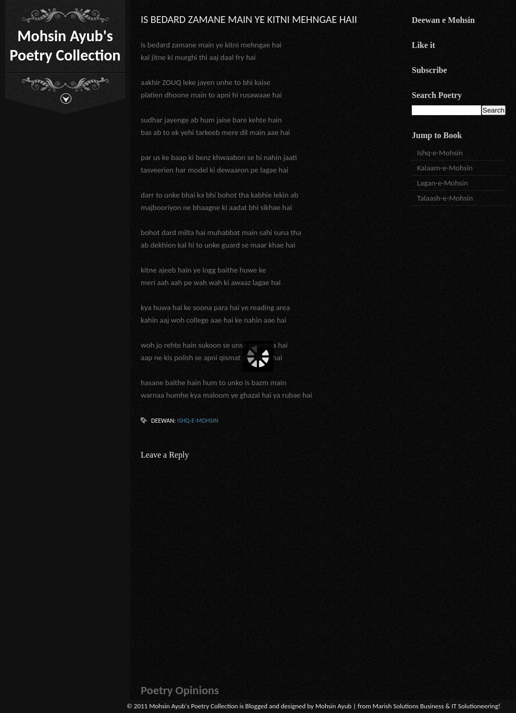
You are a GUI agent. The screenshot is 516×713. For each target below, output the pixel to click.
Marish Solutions (396, 706)
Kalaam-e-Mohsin (445, 168)
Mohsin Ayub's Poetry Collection (65, 45)
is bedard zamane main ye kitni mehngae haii (249, 19)
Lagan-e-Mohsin (442, 183)
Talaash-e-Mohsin (445, 198)
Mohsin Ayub (333, 706)
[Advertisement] (459, 261)
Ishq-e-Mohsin (197, 420)
